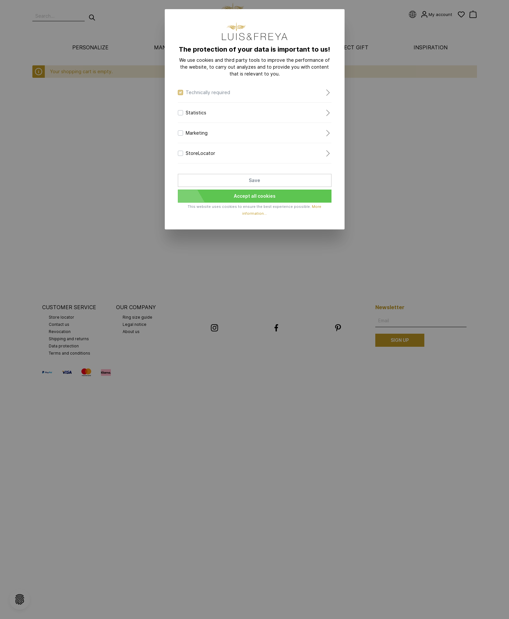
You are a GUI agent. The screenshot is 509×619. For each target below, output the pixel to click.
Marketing (197, 133)
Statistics (196, 112)
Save (254, 180)
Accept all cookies (255, 196)
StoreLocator (200, 153)
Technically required (208, 92)
